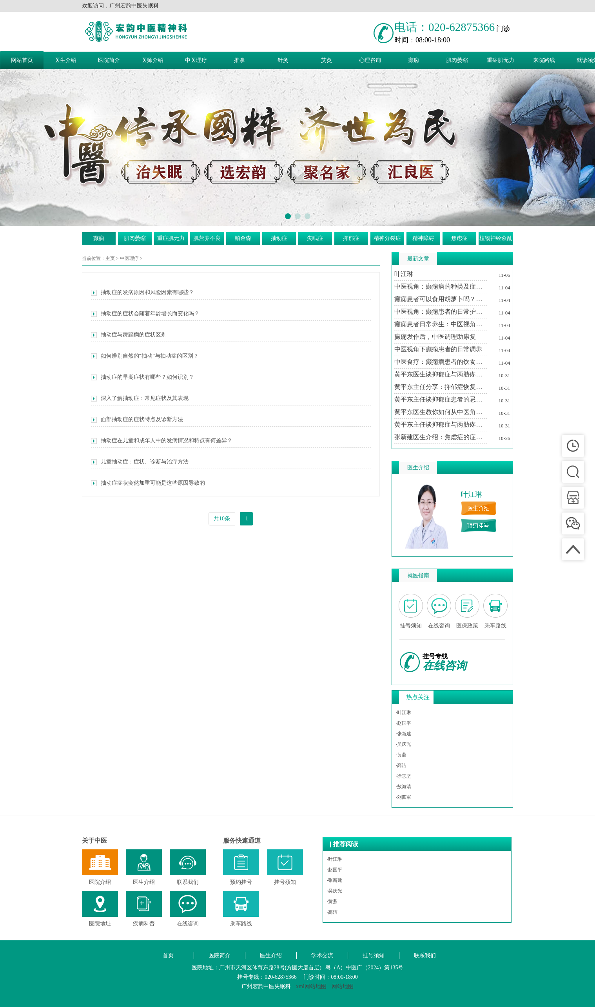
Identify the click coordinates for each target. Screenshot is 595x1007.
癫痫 (413, 60)
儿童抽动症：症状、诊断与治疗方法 (140, 462)
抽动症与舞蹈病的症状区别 (129, 335)
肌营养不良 (207, 238)
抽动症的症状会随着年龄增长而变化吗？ (145, 314)
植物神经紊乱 (495, 238)
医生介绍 (65, 60)
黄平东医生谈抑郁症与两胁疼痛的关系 (440, 374)
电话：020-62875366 (444, 27)
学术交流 (322, 955)
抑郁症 (351, 238)
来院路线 (544, 60)
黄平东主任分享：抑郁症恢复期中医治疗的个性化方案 (440, 387)
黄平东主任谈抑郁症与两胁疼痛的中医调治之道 (440, 424)
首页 (168, 955)
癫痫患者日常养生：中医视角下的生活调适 (440, 324)
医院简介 (109, 60)
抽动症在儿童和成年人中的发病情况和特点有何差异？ (161, 441)
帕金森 (243, 238)
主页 (110, 258)
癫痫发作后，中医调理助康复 (435, 336)
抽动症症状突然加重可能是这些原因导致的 (148, 483)
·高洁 (401, 765)
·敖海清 (403, 786)
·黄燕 (401, 755)
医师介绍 (152, 60)
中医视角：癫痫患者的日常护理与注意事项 (440, 311)
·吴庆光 (403, 744)
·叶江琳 (403, 712)
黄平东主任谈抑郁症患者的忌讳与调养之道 (440, 399)
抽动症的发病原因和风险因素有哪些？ (142, 292)
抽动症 (279, 238)
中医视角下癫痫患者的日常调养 (438, 349)
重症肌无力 (500, 60)
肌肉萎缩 (457, 60)
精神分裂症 (387, 238)
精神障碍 (423, 238)
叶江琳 (403, 274)
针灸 (283, 60)
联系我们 (425, 955)
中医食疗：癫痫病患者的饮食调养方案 (440, 361)
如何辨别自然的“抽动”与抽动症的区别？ (145, 356)
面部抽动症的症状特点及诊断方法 (137, 419)
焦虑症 (459, 238)
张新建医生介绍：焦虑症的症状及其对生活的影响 (440, 437)
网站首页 (22, 60)
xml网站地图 (311, 986)
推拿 (239, 60)
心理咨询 (370, 60)
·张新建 (403, 733)
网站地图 (343, 986)
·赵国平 (403, 723)
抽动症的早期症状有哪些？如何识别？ (142, 377)
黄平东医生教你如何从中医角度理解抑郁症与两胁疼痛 (440, 412)
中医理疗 (196, 60)
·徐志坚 (403, 776)
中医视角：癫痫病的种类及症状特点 (440, 286)
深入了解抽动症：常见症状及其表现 (140, 398)
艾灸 (326, 60)
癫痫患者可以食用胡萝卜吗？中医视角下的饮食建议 (440, 299)
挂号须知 (374, 955)
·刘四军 (403, 797)
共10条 (222, 519)
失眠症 (315, 238)
